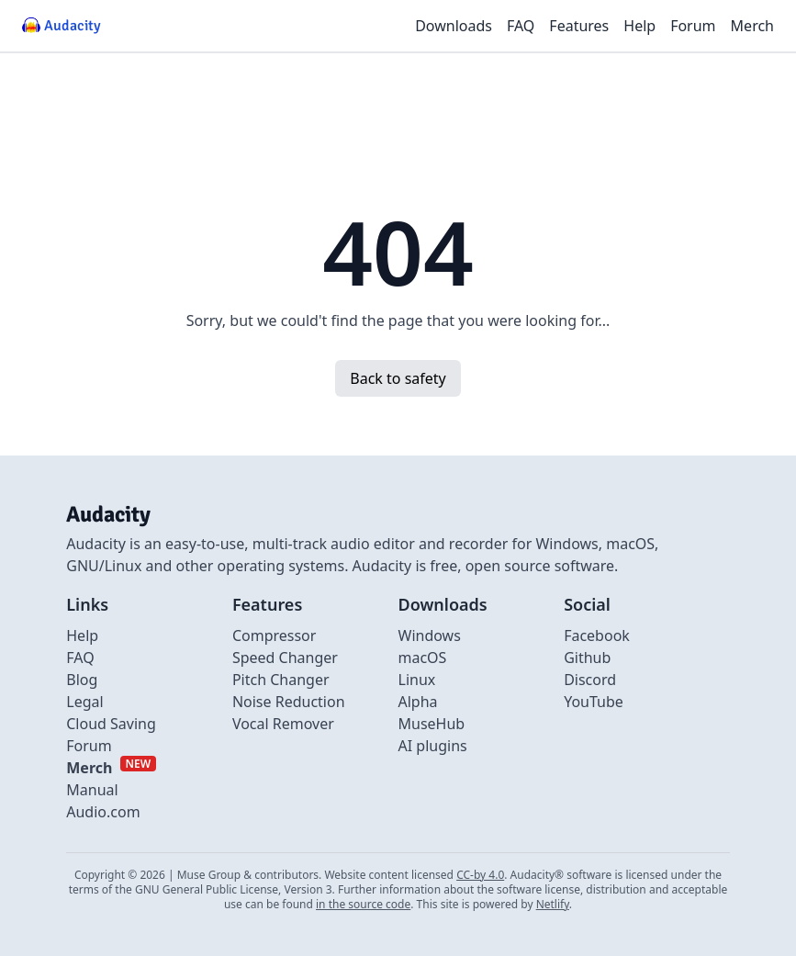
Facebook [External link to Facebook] (597, 635)
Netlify (552, 904)
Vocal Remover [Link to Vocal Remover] (283, 724)
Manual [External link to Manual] (92, 790)
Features (579, 26)
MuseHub (431, 724)
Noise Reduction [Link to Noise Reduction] (288, 702)
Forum (692, 26)
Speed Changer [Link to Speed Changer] (285, 657)
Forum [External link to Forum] (88, 746)
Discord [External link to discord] (590, 679)
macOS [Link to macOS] (422, 657)
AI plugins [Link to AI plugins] (432, 746)
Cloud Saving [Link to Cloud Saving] (111, 724)
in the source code (363, 904)
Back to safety (397, 378)
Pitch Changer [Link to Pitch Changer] (281, 679)
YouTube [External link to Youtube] (593, 702)
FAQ (520, 26)
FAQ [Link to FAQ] (80, 657)
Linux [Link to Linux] (417, 679)
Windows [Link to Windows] (429, 635)
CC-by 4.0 (480, 875)
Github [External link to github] (587, 657)
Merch (752, 26)
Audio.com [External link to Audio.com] (103, 812)
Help (639, 26)
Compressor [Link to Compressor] (274, 635)
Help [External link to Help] (82, 635)
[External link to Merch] (111, 768)
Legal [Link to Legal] (84, 702)
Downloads (453, 26)
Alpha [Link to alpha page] (418, 702)
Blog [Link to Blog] (81, 679)
